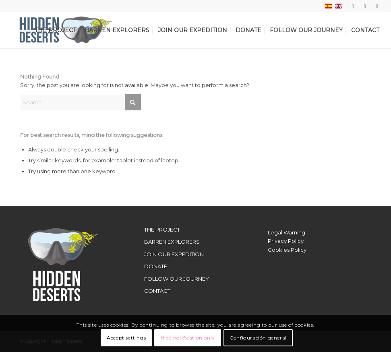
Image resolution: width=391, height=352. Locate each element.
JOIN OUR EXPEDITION (174, 254)
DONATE (155, 266)
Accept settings (126, 338)
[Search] (80, 102)
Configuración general (258, 338)
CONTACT (157, 291)
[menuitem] (55, 30)
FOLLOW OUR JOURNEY (176, 278)
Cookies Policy (287, 249)
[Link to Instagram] (353, 6)
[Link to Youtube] (377, 6)
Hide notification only (188, 338)
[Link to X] (365, 6)
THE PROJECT (162, 229)
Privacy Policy (286, 241)
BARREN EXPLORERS (172, 241)
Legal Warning (286, 232)
